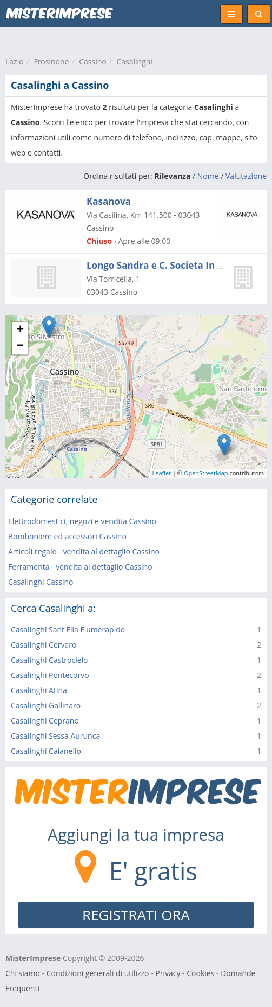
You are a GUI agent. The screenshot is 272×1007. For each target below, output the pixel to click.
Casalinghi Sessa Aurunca (55, 736)
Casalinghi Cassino (41, 582)
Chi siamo (22, 973)
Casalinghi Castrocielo (49, 660)
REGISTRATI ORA (136, 915)
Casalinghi (134, 61)
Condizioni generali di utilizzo (98, 973)
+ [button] (20, 330)
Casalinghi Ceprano (45, 720)
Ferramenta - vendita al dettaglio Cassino (80, 566)
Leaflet (161, 473)
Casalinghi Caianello (46, 751)
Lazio (14, 61)
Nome (208, 176)
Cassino (92, 61)
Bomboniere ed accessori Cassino (67, 536)
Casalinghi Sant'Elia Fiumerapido (68, 629)
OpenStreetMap (206, 473)
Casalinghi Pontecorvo (50, 675)
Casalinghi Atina (39, 690)
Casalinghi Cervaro (43, 645)
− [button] (20, 346)
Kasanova (109, 201)
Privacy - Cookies (184, 973)
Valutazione (246, 176)
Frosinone (51, 61)
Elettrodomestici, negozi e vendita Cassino (82, 521)
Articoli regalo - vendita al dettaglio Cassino (84, 551)
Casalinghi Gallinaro (46, 705)
